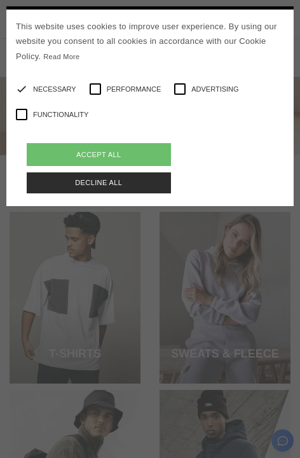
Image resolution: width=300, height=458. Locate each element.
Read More (61, 56)
